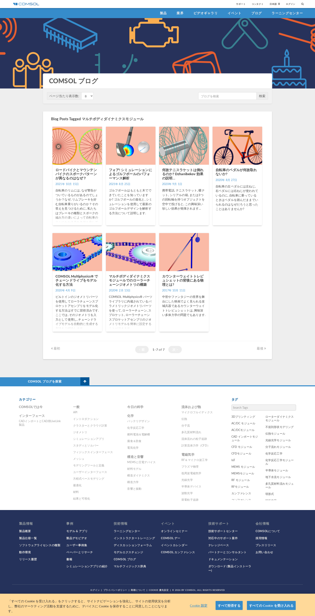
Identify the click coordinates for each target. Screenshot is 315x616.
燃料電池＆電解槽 (138, 434)
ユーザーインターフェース (90, 472)
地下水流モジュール (278, 477)
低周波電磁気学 (191, 473)
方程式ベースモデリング (88, 478)
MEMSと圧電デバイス (141, 462)
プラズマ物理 (189, 466)
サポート (240, 3)
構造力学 (133, 482)
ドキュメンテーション (223, 559)
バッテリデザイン (138, 421)
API (75, 412)
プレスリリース (266, 545)
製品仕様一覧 (28, 538)
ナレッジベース (218, 545)
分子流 (185, 425)
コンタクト (258, 3)
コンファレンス (241, 500)
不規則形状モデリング (279, 427)
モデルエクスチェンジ (128, 552)
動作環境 (25, 552)
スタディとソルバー (86, 445)
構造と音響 (135, 456)
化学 (130, 415)
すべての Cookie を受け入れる (271, 605)
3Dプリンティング (243, 416)
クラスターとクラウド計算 (90, 425)
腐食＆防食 (134, 441)
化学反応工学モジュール (279, 462)
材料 (76, 492)
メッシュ (79, 459)
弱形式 (269, 494)
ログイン (290, 3)
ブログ (256, 13)
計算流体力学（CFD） (195, 445)
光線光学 (187, 480)
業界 (180, 13)
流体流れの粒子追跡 (194, 439)
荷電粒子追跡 (189, 500)
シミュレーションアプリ (88, 439)
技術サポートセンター (223, 531)
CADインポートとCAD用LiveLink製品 (40, 423)
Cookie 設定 (198, 605)
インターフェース (32, 415)
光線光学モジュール (278, 440)
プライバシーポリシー (115, 589)
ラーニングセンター (287, 13)
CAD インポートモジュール (244, 438)
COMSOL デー (170, 538)
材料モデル (134, 469)
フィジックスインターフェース (93, 452)
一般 (76, 406)
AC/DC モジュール (243, 423)
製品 (163, 13)
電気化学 (133, 447)
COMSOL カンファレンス (178, 552)
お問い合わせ (264, 552)
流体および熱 (191, 406)
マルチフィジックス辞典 (130, 566)
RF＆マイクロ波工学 (194, 460)
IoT (233, 460)
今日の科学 (135, 406)
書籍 (69, 559)
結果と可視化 (81, 498)
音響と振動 (134, 488)
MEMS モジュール (243, 467)
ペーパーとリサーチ (79, 552)
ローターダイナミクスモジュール (279, 418)
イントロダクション (86, 419)
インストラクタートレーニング (134, 538)
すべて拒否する (229, 605)
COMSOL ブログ (125, 559)
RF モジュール (240, 480)
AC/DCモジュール (243, 430)
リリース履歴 (28, 559)
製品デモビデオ (76, 538)
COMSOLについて (268, 531)
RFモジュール (240, 486)
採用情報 (261, 538)
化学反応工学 (135, 428)
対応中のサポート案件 (223, 538)
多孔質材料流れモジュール (279, 485)
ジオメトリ (80, 432)
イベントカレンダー (174, 545)
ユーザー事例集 (76, 545)
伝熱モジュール (275, 433)
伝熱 (184, 419)
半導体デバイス (191, 486)
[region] (157, 605)
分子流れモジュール (278, 447)
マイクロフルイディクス (197, 412)
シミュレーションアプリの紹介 (87, 566)
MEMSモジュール (242, 473)
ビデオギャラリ (205, 13)
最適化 (77, 485)
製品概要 (25, 531)
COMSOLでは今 (31, 406)
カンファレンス (241, 493)
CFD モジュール (241, 447)
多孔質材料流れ (191, 432)
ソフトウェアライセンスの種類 (39, 545)
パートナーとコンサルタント (227, 552)
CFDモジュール (241, 453)
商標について (138, 589)
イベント (234, 13)
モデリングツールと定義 (88, 465)
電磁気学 (187, 454)
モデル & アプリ (77, 531)
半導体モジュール (276, 470)
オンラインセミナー (174, 531)
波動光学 (187, 493)
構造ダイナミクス (138, 475)
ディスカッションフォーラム (133, 545)
